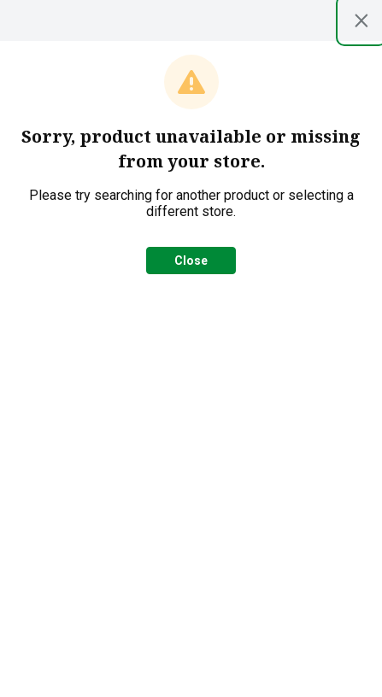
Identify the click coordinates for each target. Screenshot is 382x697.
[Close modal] (361, 20)
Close (191, 260)
